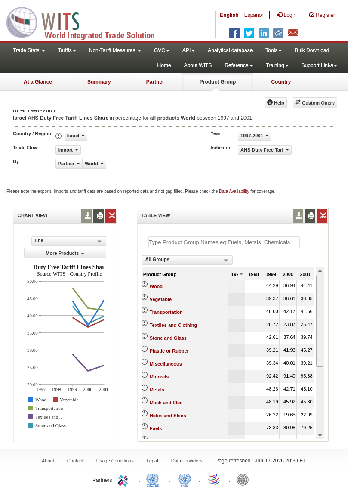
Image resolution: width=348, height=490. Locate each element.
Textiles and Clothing (173, 325)
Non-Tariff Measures (115, 50)
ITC (124, 479)
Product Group (218, 82)
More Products (65, 253)
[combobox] (187, 260)
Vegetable (161, 299)
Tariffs (67, 50)
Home (164, 65)
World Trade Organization (214, 479)
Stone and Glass (168, 338)
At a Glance (38, 82)
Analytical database (230, 50)
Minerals (159, 376)
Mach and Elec (166, 402)
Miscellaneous (166, 363)
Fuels (156, 428)
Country (281, 82)
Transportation (166, 312)
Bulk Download (312, 50)
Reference (239, 65)
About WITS (198, 65)
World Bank (244, 479)
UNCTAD (154, 479)
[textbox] (224, 242)
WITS (86, 21)
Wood (156, 286)
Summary (99, 82)
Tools (273, 50)
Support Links (319, 65)
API (188, 50)
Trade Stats (29, 50)
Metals (157, 389)
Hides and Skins (168, 415)
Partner (155, 82)
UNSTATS (184, 479)
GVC (161, 50)
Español (253, 15)
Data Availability (234, 191)
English (229, 15)
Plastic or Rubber (169, 351)
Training (277, 65)
